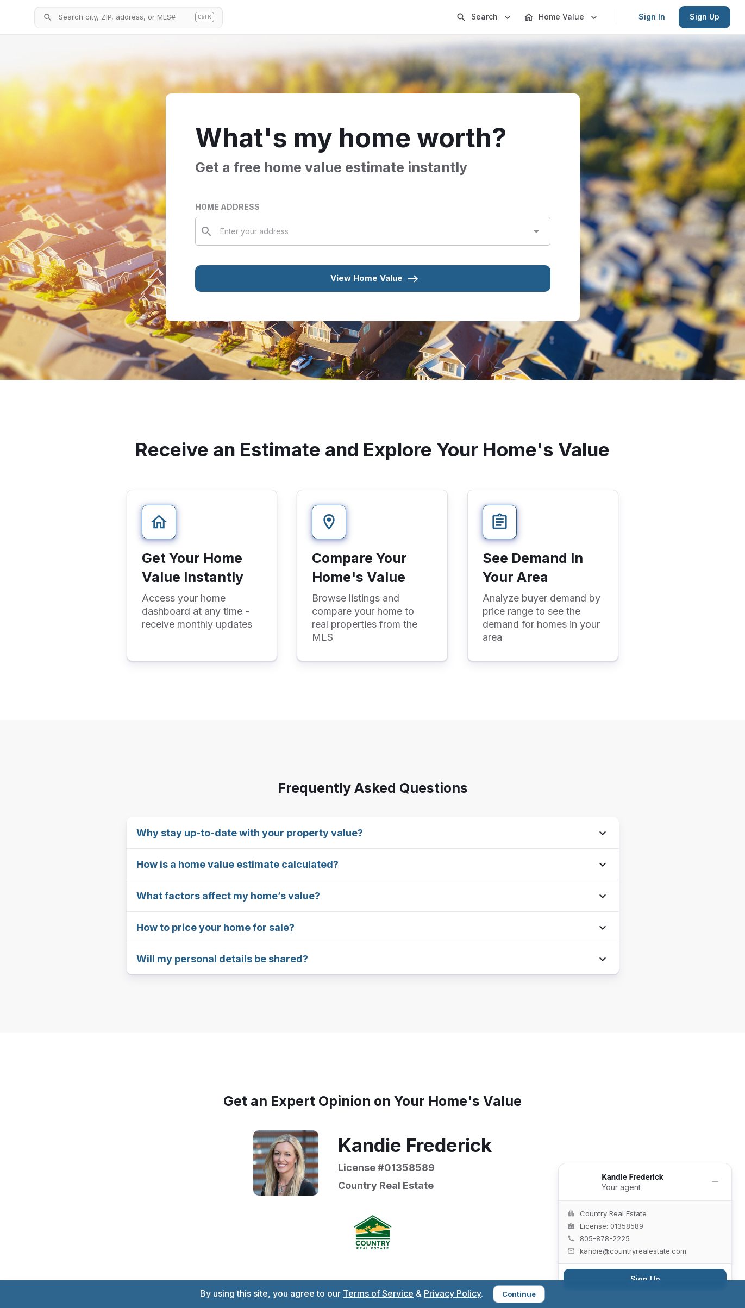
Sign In (651, 16)
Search (484, 17)
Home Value (561, 17)
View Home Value (374, 279)
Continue (519, 1294)
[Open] (536, 231)
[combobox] (373, 231)
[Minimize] (715, 1182)
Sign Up (704, 16)
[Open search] (202, 17)
